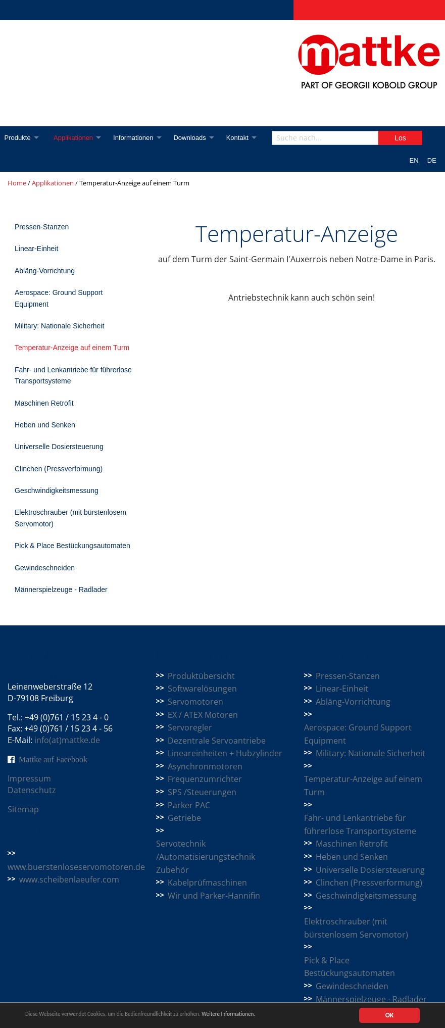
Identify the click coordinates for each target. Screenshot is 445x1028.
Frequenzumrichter (205, 779)
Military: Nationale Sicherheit (59, 326)
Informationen (137, 137)
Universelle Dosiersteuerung (59, 447)
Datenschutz (32, 790)
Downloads (195, 137)
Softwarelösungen (202, 688)
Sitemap (23, 809)
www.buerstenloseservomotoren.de (76, 866)
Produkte (18, 137)
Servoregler (190, 727)
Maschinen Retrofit (44, 403)
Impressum (29, 778)
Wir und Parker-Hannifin (214, 895)
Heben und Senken (45, 425)
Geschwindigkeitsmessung (56, 490)
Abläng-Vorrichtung (45, 271)
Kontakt (245, 137)
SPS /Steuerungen (202, 792)
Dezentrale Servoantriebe (217, 740)
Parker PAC (189, 805)
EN (414, 160)
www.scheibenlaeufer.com (69, 879)
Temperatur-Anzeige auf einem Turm (72, 348)
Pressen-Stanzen (42, 227)
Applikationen (75, 137)
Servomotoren (195, 701)
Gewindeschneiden (45, 568)
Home (17, 182)
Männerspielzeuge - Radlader (61, 589)
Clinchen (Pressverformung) (59, 469)
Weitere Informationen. (274, 1015)
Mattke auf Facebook (53, 759)
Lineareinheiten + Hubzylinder (225, 753)
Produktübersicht (201, 675)
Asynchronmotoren (205, 766)
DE (431, 160)
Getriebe (184, 817)
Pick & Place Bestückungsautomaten (72, 546)
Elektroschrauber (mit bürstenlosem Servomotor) (70, 517)
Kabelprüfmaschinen (207, 882)
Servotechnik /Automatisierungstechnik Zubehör (205, 856)
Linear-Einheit (36, 248)
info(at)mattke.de (67, 740)
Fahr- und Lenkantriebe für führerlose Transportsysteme (73, 375)
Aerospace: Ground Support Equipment (59, 298)
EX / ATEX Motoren (203, 714)
